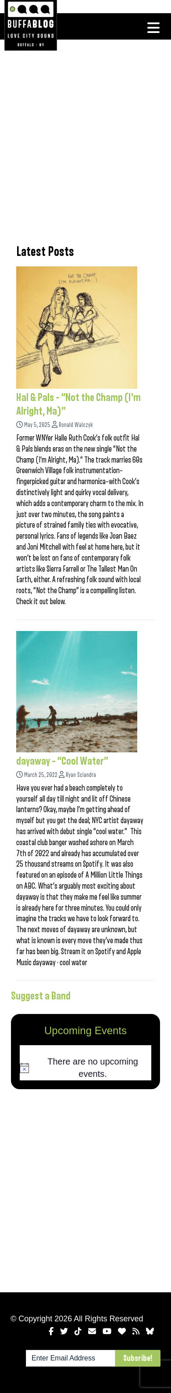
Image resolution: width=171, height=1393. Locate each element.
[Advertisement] (85, 140)
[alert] (85, 1068)
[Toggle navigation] (153, 27)
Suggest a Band (41, 996)
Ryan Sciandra (81, 775)
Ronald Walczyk (76, 425)
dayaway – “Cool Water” (62, 761)
